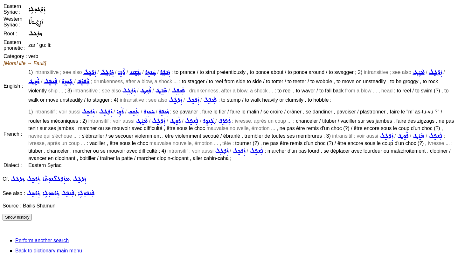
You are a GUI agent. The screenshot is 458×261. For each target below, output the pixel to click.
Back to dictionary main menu (48, 250)
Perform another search (42, 240)
